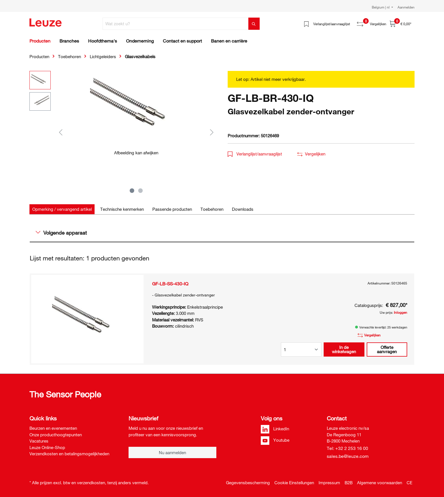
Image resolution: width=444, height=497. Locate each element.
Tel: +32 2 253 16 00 (347, 448)
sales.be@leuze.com (348, 456)
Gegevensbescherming (248, 482)
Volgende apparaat (61, 232)
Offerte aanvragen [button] (387, 349)
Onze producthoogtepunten (55, 434)
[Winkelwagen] (400, 23)
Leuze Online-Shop (47, 447)
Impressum (329, 482)
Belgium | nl (381, 7)
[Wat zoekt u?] (176, 24)
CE (409, 482)
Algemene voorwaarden (379, 482)
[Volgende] (212, 132)
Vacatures (38, 440)
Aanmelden (406, 7)
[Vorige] (60, 132)
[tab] (62, 209)
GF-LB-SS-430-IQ (170, 284)
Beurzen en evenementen (53, 428)
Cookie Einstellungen (294, 482)
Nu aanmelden (172, 452)
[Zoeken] (254, 24)
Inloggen (400, 312)
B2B (349, 482)
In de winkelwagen (344, 349)
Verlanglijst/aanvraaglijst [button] (255, 153)
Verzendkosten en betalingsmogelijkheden (69, 453)
